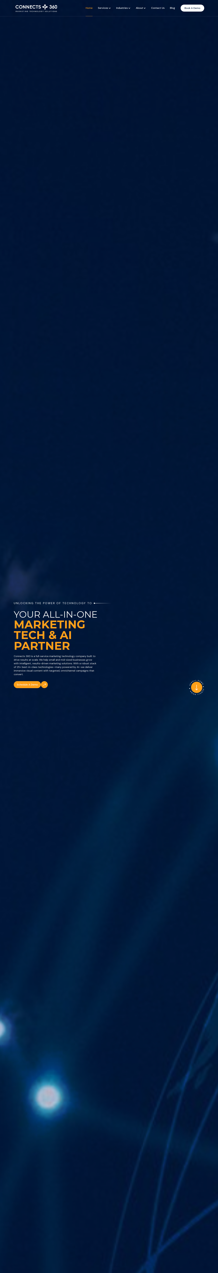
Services (103, 8)
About (139, 8)
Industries (122, 8)
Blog (172, 8)
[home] (36, 8)
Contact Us (158, 8)
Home (89, 8)
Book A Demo (192, 8)
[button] (104, 8)
